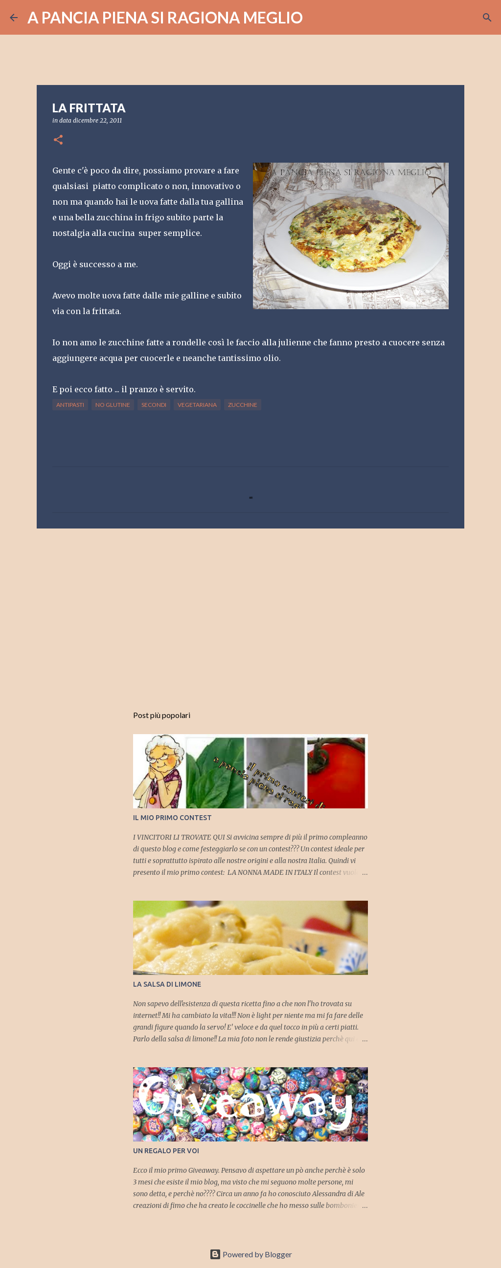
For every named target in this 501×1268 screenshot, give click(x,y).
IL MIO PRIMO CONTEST (172, 818)
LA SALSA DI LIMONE (167, 984)
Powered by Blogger (250, 1254)
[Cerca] (316, 17)
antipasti (70, 404)
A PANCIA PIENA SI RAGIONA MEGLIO (165, 17)
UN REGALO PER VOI (166, 1151)
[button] (58, 140)
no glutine (112, 404)
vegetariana (197, 404)
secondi (153, 404)
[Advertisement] (250, 611)
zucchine (242, 404)
